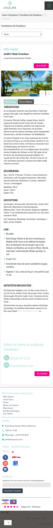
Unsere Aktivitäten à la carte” (28, 311)
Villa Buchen (41, 65)
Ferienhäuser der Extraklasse (31, 15)
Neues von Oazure (11, 405)
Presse (5, 402)
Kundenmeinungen (11, 411)
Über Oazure (8, 397)
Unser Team (8, 399)
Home (4, 15)
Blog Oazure (8, 408)
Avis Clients (8, 414)
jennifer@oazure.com (21, 366)
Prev (42, 93)
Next (49, 93)
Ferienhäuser (13, 15)
